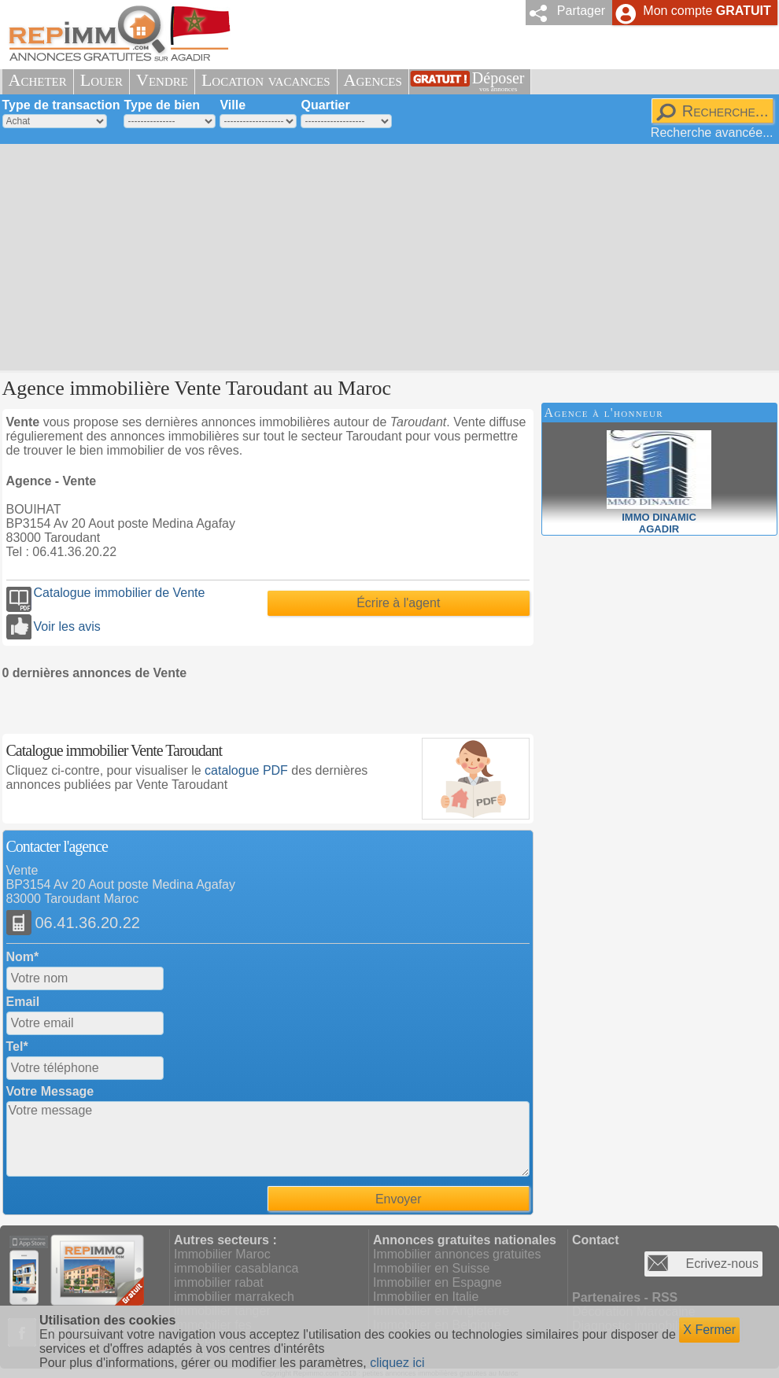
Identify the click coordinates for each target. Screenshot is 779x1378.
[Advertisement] (363, 256)
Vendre (162, 80)
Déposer (498, 81)
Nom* (22, 956)
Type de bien (162, 105)
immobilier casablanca (236, 1268)
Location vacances (265, 80)
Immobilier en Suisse (431, 1268)
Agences (373, 80)
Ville (233, 105)
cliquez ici (397, 1362)
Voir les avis (67, 626)
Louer (101, 80)
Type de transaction (61, 105)
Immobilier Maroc (222, 1254)
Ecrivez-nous (722, 1263)
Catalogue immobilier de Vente (119, 593)
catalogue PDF (246, 770)
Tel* (17, 1046)
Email (23, 1001)
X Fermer (709, 1329)
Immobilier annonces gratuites (457, 1254)
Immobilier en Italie (425, 1296)
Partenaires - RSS (624, 1297)
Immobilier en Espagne (437, 1282)
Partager (581, 10)
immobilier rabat (219, 1282)
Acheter (38, 80)
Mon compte (706, 10)
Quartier (325, 105)
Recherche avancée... (712, 132)
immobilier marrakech (234, 1296)
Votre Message (50, 1091)
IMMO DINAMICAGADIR (659, 517)
